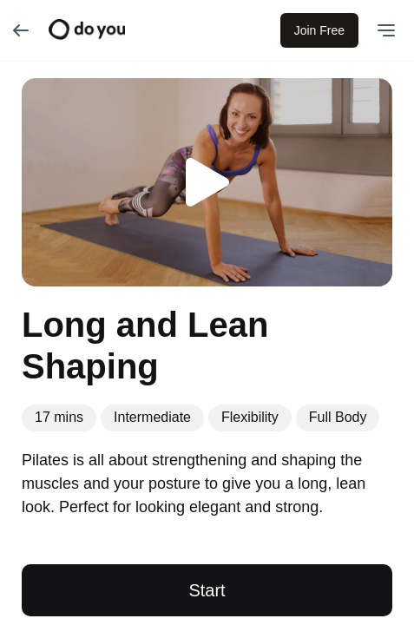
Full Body (338, 417)
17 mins (59, 417)
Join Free (319, 30)
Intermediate (152, 417)
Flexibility (250, 417)
